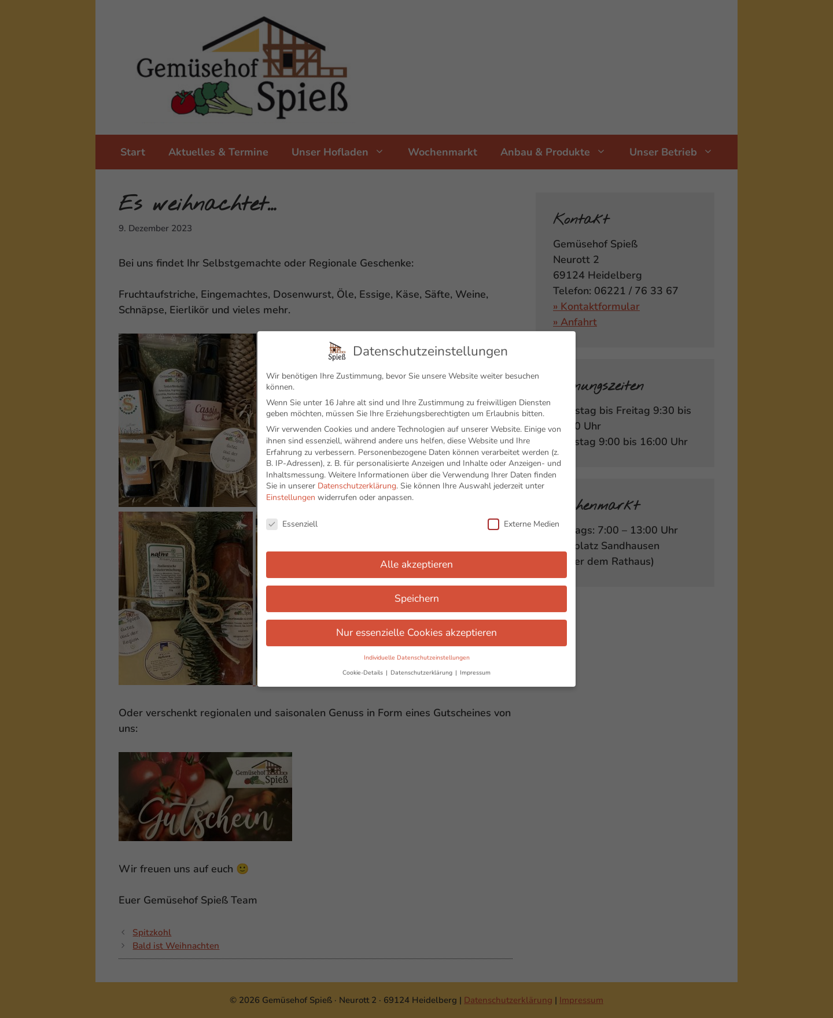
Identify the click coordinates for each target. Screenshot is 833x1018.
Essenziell (292, 513)
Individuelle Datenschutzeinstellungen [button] (417, 647)
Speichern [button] (417, 588)
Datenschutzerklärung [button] (422, 662)
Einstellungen (290, 487)
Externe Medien (523, 513)
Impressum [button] (475, 662)
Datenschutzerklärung (357, 476)
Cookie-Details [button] (363, 662)
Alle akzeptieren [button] (416, 554)
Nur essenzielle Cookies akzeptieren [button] (416, 623)
